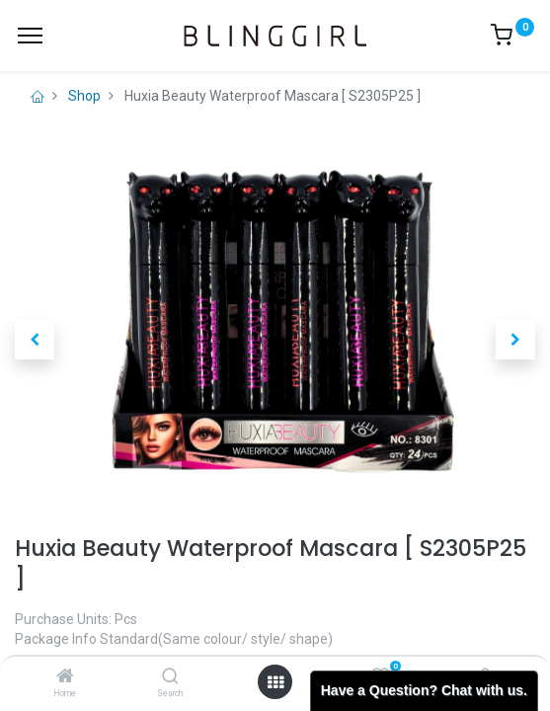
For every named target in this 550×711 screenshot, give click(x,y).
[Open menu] (275, 682)
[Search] (170, 677)
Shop (84, 96)
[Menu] (30, 35)
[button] (34, 339)
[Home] (65, 677)
